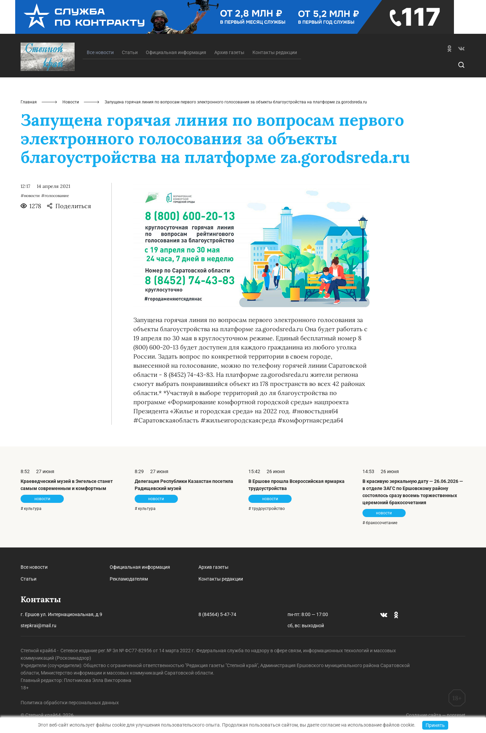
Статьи (130, 52)
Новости (70, 102)
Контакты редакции (274, 52)
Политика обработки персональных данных (70, 702)
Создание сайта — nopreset (435, 715)
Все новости (34, 567)
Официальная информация (176, 52)
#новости (30, 195)
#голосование (55, 195)
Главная (29, 102)
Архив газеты (229, 52)
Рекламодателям (129, 579)
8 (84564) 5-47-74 (217, 614)
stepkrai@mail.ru (38, 625)
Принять (435, 725)
